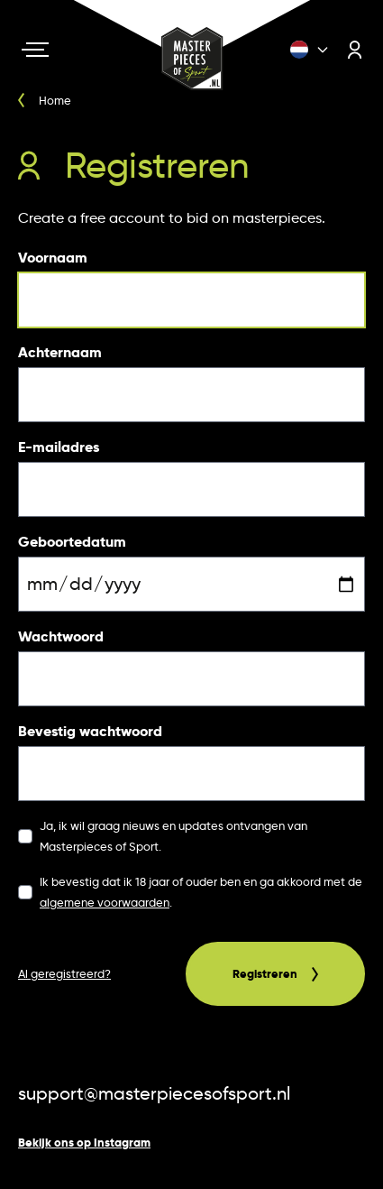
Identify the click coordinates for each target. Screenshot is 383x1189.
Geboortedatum (72, 541)
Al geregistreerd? (64, 973)
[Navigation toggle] (35, 49)
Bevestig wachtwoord (90, 731)
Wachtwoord (61, 636)
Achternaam (60, 352)
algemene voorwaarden (104, 902)
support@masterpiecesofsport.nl (154, 1093)
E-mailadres (58, 447)
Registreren (275, 974)
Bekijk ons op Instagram (84, 1142)
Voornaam (52, 257)
